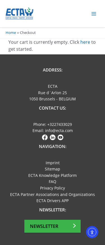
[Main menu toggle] (93, 13)
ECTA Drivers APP (52, 200)
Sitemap (52, 169)
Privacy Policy (52, 188)
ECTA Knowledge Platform (52, 175)
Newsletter (44, 226)
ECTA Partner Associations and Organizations (52, 194)
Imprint (53, 162)
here (85, 42)
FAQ (52, 181)
